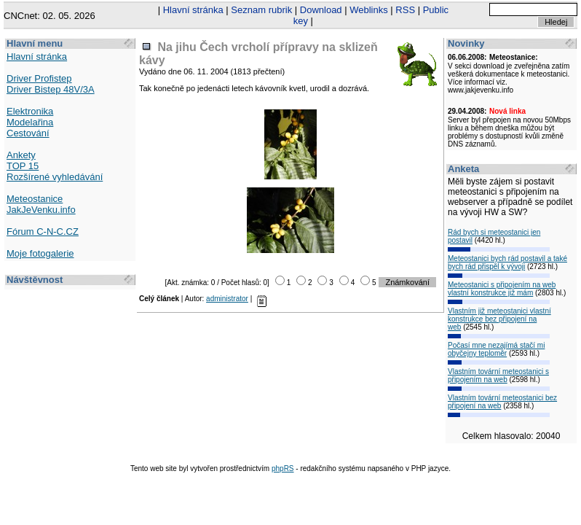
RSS (405, 9)
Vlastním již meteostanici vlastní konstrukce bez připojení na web (499, 319)
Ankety (21, 154)
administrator (227, 299)
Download (321, 9)
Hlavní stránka (193, 9)
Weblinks (368, 9)
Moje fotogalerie (40, 253)
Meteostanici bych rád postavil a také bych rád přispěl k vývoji (507, 262)
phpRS (283, 468)
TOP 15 (23, 165)
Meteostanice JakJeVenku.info (41, 204)
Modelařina (30, 122)
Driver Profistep (39, 78)
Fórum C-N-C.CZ (43, 231)
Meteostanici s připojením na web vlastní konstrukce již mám (502, 289)
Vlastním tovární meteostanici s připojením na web (498, 376)
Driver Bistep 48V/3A (51, 89)
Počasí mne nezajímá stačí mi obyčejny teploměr (496, 349)
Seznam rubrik (261, 9)
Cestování (28, 133)
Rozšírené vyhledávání (55, 176)
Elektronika (30, 111)
